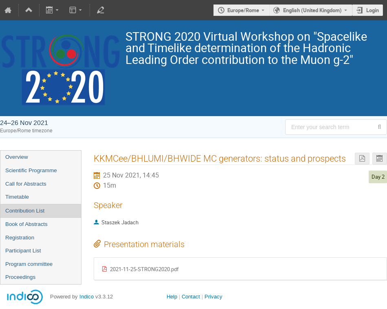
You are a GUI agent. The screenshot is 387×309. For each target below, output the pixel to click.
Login (372, 10)
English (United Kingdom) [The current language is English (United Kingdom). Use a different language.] (312, 10)
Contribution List (24, 211)
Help (172, 296)
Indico (86, 296)
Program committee (29, 264)
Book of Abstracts (26, 224)
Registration (19, 237)
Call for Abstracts (25, 184)
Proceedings (20, 277)
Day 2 (378, 176)
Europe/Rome (243, 10)
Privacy (213, 296)
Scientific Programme (31, 170)
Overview (16, 157)
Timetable (17, 197)
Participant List (23, 251)
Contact (191, 296)
